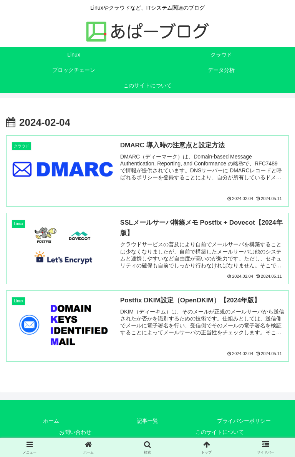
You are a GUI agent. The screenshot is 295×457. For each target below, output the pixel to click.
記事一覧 (147, 421)
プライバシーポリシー (244, 421)
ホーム (51, 421)
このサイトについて (220, 432)
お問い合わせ (75, 432)
